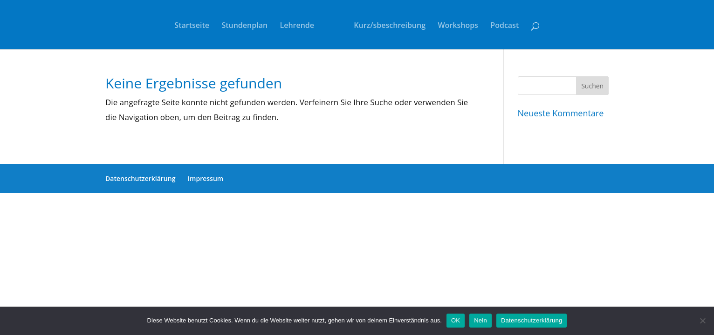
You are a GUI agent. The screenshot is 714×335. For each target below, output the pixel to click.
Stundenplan (244, 26)
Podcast (504, 26)
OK (455, 320)
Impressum (205, 178)
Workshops (458, 26)
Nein (480, 320)
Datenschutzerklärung (140, 178)
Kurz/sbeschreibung (390, 26)
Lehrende (297, 26)
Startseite (191, 26)
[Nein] (702, 320)
